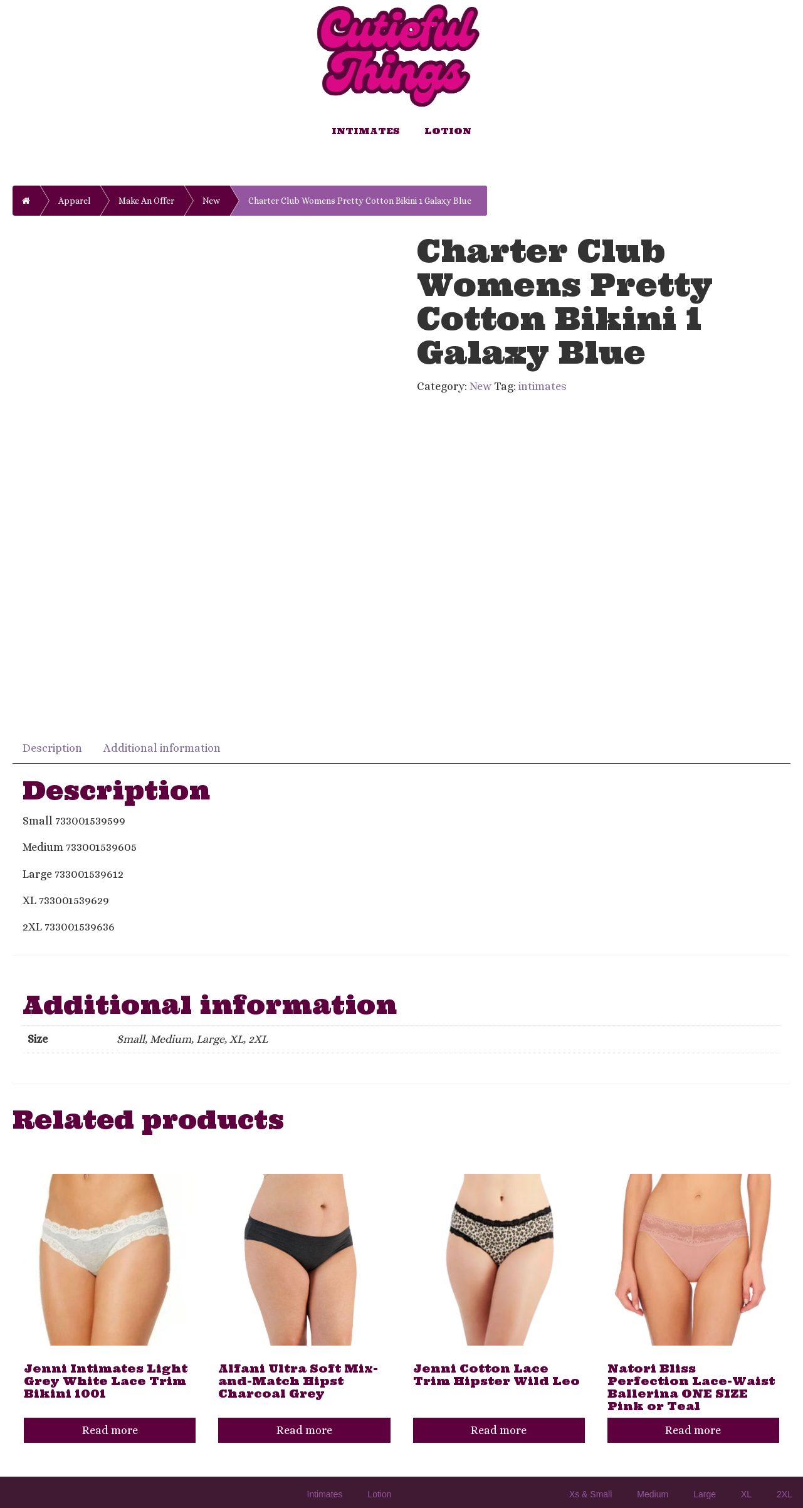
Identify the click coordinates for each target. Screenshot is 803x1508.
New (211, 201)
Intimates (365, 131)
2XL (784, 1494)
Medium (652, 1494)
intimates (542, 386)
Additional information (162, 748)
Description (52, 748)
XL (746, 1494)
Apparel (74, 201)
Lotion (447, 131)
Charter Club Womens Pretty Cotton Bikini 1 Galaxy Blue (359, 201)
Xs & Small (590, 1494)
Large (704, 1494)
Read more (110, 1430)
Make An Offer (146, 201)
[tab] (53, 747)
